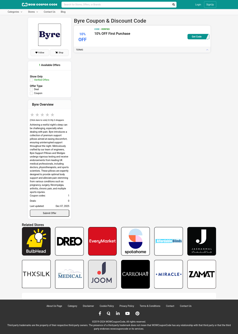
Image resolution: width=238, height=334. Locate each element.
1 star (32, 114)
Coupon (38, 93)
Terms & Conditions (150, 306)
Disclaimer (88, 306)
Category (72, 306)
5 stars (52, 114)
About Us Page (54, 306)
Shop (59, 52)
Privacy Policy (126, 306)
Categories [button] (14, 11)
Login (198, 4)
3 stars (42, 114)
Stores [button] (31, 11)
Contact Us (49, 11)
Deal (36, 89)
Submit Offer (49, 213)
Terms (79, 49)
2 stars (37, 114)
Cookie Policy (107, 306)
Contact (170, 306)
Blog (63, 11)
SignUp (210, 4)
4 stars (47, 114)
